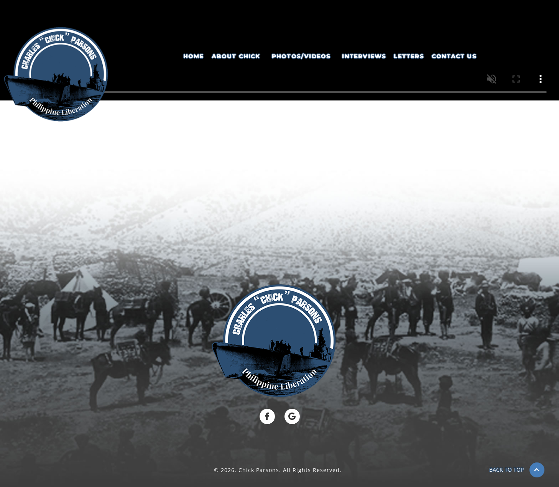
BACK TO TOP (506, 469)
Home (193, 56)
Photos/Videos (301, 56)
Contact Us (454, 56)
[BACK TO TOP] (536, 469)
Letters (409, 56)
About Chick (236, 56)
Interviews (364, 56)
